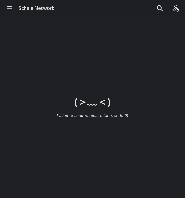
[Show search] (159, 8)
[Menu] (9, 8)
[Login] (175, 8)
